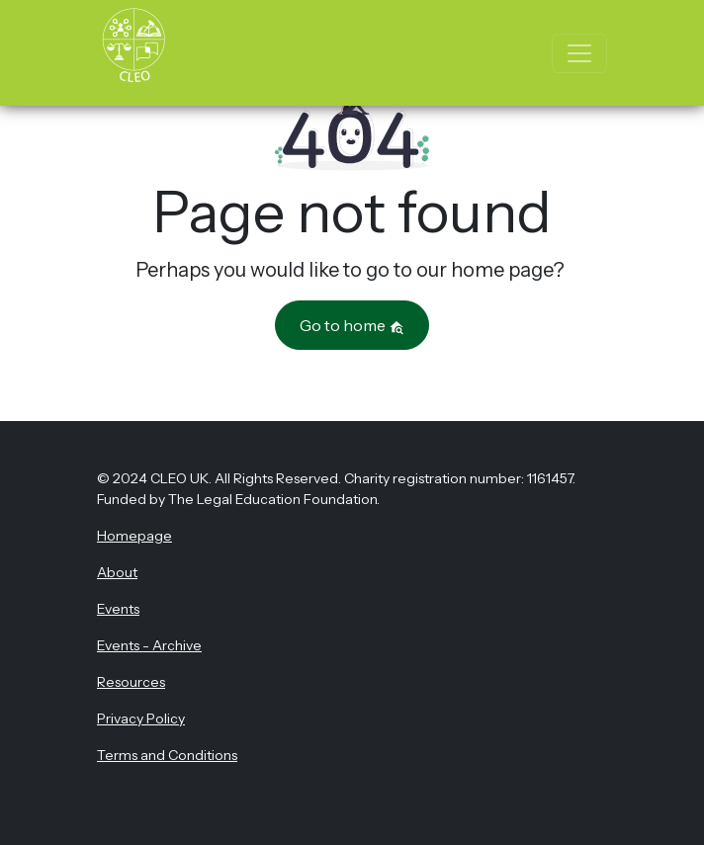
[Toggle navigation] (579, 53)
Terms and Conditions (167, 755)
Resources (131, 682)
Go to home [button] (352, 325)
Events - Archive (149, 645)
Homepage (134, 536)
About (117, 572)
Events (118, 609)
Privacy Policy (141, 718)
